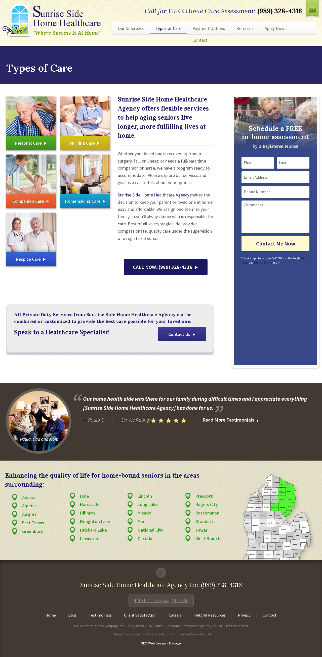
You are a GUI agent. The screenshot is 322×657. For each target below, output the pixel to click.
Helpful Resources (210, 615)
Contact (200, 40)
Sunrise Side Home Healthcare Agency (153, 195)
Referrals (245, 28)
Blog (72, 615)
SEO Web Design (153, 643)
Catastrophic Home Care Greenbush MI (182, 634)
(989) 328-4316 (279, 11)
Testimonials (100, 615)
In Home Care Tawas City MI (131, 634)
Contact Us (179, 334)
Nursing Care (82, 143)
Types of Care (168, 28)
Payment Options (208, 28)
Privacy (244, 615)
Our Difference (131, 28)
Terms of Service (263, 262)
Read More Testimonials (231, 420)
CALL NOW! (162, 267)
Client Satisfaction (140, 615)
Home (50, 615)
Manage (175, 643)
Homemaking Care (82, 201)
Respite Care (28, 259)
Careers (175, 615)
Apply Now (275, 28)
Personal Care (28, 143)
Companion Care (28, 201)
